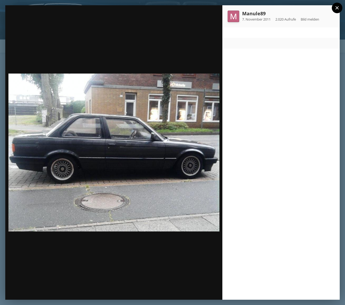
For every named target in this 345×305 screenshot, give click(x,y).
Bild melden (310, 19)
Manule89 (254, 13)
